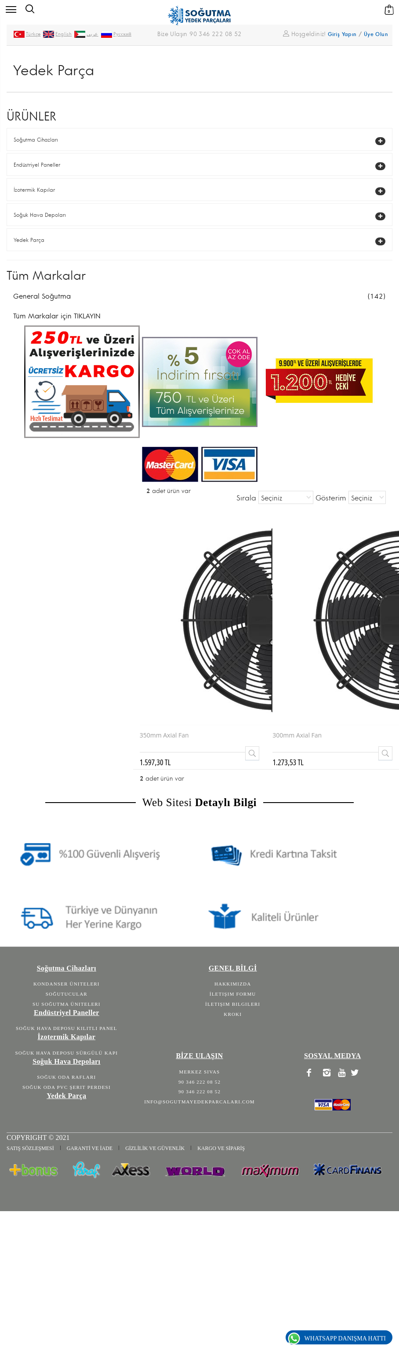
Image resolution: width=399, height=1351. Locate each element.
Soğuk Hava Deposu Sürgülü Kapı (66, 1052)
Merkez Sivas (199, 1071)
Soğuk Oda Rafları (66, 1077)
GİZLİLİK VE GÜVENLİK (155, 1148)
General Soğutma (199, 297)
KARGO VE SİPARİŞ (221, 1148)
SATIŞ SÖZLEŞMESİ (30, 1148)
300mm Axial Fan (297, 735)
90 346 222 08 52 (199, 1081)
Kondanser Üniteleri (66, 983)
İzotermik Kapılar (34, 190)
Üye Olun (376, 34)
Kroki (233, 1014)
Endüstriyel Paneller (37, 165)
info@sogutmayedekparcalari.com (199, 1101)
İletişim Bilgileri (232, 1004)
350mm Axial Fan (164, 735)
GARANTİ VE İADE (89, 1148)
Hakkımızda (232, 983)
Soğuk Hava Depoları (40, 215)
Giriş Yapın (342, 34)
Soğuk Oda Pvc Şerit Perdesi (66, 1087)
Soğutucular (66, 994)
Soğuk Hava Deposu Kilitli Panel (66, 1028)
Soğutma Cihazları (36, 140)
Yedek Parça (29, 240)
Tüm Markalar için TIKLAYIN (57, 316)
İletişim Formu (233, 994)
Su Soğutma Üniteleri (67, 1004)
